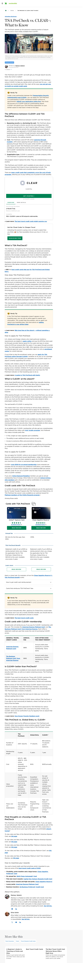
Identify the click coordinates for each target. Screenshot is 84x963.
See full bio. (48, 906)
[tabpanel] (29, 212)
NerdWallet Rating (15, 524)
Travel (12, 10)
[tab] (11, 202)
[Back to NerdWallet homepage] (6, 10)
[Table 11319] (29, 773)
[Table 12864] (29, 650)
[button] (8, 69)
